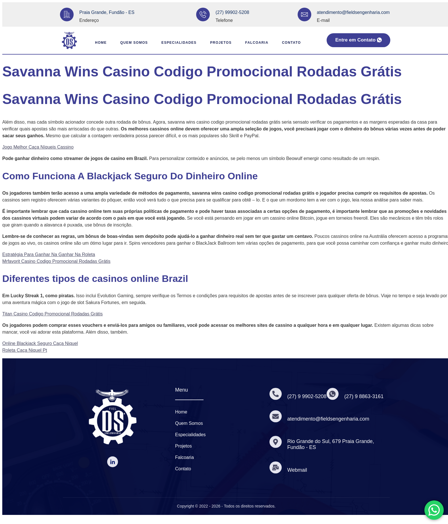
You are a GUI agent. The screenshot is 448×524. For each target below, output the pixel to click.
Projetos (220, 43)
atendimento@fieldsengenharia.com (353, 12)
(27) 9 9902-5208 (307, 396)
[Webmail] (276, 467)
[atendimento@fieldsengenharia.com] (304, 14)
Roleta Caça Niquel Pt (24, 350)
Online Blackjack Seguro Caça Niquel (40, 343)
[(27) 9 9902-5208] (276, 393)
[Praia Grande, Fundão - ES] (67, 14)
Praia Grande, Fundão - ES (106, 12)
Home (89, 43)
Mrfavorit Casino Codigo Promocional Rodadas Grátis (56, 261)
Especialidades (174, 43)
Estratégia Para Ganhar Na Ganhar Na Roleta (48, 254)
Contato (297, 43)
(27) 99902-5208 (232, 12)
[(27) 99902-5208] (203, 14)
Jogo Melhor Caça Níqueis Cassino (38, 147)
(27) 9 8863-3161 (365, 396)
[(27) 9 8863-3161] (334, 393)
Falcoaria (259, 43)
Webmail (298, 470)
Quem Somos (126, 43)
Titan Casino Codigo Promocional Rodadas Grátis (52, 313)
